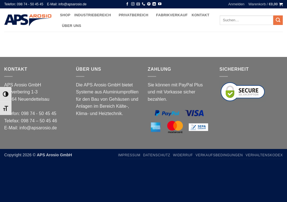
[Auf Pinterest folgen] (149, 4)
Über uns (71, 26)
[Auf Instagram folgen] (133, 4)
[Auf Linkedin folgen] (154, 4)
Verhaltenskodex (264, 155)
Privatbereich (135, 15)
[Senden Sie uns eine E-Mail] (138, 4)
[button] (236, 4)
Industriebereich (94, 15)
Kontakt (200, 15)
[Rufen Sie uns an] (143, 4)
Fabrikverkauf (172, 15)
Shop (65, 15)
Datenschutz (156, 155)
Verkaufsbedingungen (219, 155)
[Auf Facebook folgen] (127, 4)
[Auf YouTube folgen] (159, 4)
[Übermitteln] (278, 20)
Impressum (129, 155)
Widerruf (183, 155)
